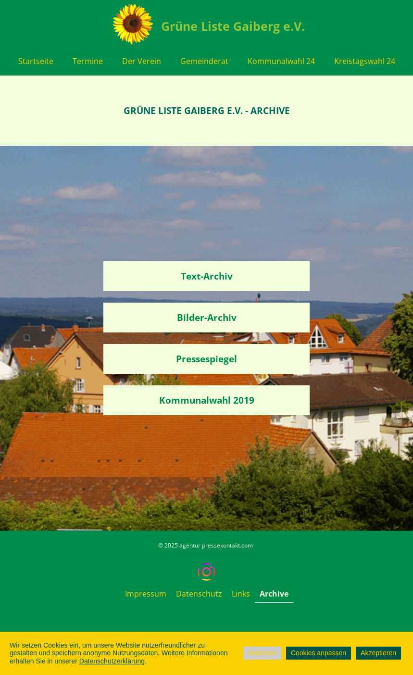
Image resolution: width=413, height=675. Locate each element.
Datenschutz (199, 593)
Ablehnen (262, 653)
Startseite (35, 61)
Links (241, 593)
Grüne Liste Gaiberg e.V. (233, 26)
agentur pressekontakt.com (216, 545)
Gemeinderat (204, 61)
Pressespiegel (206, 359)
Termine (88, 61)
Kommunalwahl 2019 (206, 400)
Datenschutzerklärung (112, 661)
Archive (274, 593)
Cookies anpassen (318, 653)
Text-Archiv (207, 276)
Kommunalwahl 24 (281, 61)
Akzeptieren (378, 653)
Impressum (145, 593)
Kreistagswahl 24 (364, 61)
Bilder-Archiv (207, 317)
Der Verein (141, 61)
